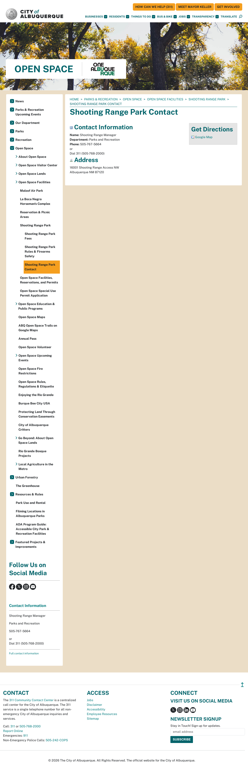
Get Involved (228, 7)
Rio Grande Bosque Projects (32, 453)
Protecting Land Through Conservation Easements (36, 414)
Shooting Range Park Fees (40, 236)
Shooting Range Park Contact (40, 267)
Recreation (23, 140)
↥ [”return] (242, 684)
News (19, 101)
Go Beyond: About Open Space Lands (35, 440)
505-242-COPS (57, 740)
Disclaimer (94, 705)
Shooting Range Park (207, 99)
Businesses (96, 16)
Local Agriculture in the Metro (35, 466)
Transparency (205, 16)
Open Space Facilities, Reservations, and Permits (39, 280)
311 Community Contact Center (31, 700)
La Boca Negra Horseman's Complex (35, 201)
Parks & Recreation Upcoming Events (29, 112)
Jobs (184, 16)
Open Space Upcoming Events (35, 358)
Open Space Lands (32, 174)
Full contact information (24, 653)
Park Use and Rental (30, 503)
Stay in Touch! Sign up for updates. (195, 726)
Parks (19, 131)
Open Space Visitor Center (37, 165)
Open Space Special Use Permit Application (38, 293)
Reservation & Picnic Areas (35, 214)
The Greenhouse (27, 486)
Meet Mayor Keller (194, 7)
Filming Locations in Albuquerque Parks (30, 513)
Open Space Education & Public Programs (36, 306)
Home (74, 99)
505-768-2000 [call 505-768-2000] (30, 726)
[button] (229, 16)
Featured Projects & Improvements (30, 544)
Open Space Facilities (165, 99)
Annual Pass (27, 338)
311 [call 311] (12, 726)
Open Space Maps (31, 317)
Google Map (204, 137)
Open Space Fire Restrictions (30, 371)
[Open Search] (240, 17)
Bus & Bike (167, 16)
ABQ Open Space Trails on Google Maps (37, 328)
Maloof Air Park (31, 190)
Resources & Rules (29, 494)
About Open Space (32, 157)
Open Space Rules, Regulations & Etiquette (36, 384)
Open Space (132, 99)
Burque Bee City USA (34, 403)
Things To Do (143, 16)
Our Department (27, 123)
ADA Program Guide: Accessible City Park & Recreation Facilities (32, 529)
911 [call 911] (25, 735)
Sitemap (93, 718)
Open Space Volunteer (34, 347)
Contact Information (27, 605)
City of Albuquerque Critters (33, 427)
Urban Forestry (26, 477)
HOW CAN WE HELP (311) (154, 7)
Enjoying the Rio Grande (36, 395)
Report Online (13, 731)
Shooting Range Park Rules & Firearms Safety (40, 251)
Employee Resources (102, 714)
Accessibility (96, 709)
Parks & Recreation (101, 99)
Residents (119, 16)
